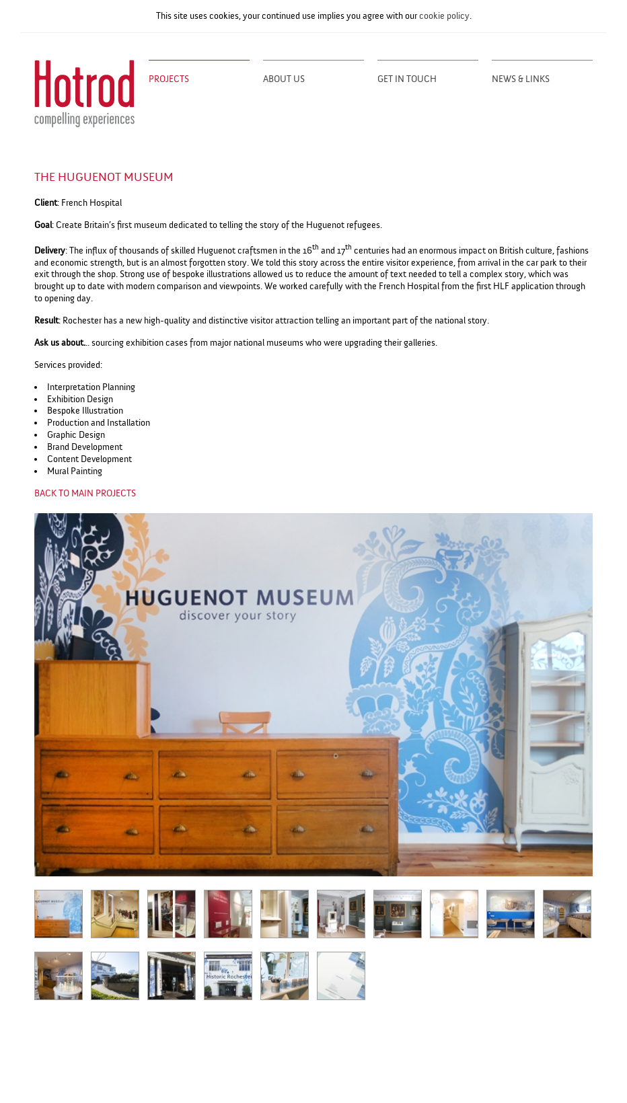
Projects (169, 79)
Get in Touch (407, 79)
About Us (284, 79)
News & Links (521, 79)
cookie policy (444, 16)
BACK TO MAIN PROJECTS (85, 493)
